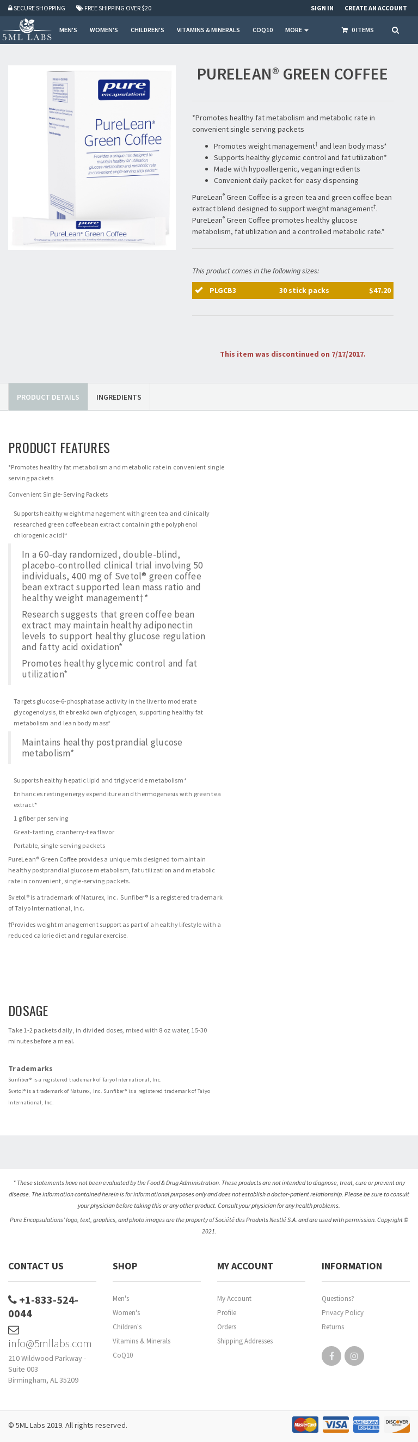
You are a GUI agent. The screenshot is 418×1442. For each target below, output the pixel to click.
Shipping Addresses (245, 1341)
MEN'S (68, 30)
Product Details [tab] (48, 397)
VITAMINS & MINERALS (208, 30)
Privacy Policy (343, 1312)
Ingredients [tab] (119, 397)
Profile (226, 1312)
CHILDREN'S (147, 30)
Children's (127, 1326)
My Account (234, 1298)
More (297, 30)
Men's (121, 1298)
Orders (226, 1326)
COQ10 (263, 30)
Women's (126, 1312)
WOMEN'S (104, 30)
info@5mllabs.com (50, 1337)
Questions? (338, 1298)
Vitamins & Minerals (141, 1341)
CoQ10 (123, 1355)
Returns (333, 1326)
